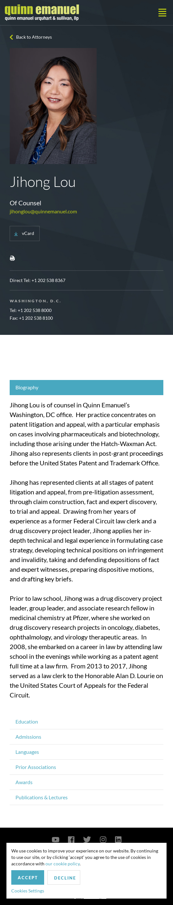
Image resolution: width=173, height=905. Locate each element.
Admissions (28, 737)
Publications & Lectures (41, 797)
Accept (28, 877)
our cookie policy (62, 863)
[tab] (86, 387)
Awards (24, 782)
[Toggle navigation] (162, 12)
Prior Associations (35, 767)
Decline (65, 878)
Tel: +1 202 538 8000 (31, 310)
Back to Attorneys (34, 37)
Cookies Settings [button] (27, 890)
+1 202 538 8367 (48, 280)
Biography (26, 387)
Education (26, 721)
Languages (27, 752)
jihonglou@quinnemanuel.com (43, 211)
